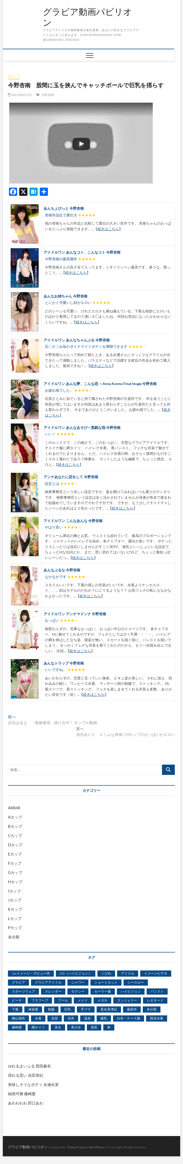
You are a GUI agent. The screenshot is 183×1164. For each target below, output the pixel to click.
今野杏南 (47, 95)
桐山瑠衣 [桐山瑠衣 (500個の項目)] (18, 1018)
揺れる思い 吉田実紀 (25, 1075)
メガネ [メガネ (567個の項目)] (102, 1000)
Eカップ (15, 854)
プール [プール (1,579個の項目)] (63, 1000)
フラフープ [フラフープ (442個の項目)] (40, 1000)
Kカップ (15, 909)
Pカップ (15, 927)
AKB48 (14, 807)
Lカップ (15, 918)
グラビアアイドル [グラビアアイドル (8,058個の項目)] (48, 982)
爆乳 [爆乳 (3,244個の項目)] (103, 1018)
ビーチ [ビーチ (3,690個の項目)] (17, 1000)
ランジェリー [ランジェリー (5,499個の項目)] (127, 1000)
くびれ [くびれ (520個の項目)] (106, 973)
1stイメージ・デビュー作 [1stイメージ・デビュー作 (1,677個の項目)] (31, 973)
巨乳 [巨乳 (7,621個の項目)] (67, 1009)
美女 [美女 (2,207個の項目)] (58, 1027)
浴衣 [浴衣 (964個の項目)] (71, 1018)
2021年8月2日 (20, 95)
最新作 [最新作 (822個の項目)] (132, 1009)
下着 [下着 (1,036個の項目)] (15, 1009)
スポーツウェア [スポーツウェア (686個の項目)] (23, 991)
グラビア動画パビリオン (87, 17)
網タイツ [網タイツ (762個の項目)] (38, 1027)
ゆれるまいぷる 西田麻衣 (29, 1066)
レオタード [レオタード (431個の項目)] (155, 1000)
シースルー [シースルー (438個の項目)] (135, 982)
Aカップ (15, 817)
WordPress (96, 1147)
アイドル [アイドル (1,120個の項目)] (127, 973)
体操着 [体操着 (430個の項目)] (33, 1009)
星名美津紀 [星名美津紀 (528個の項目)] (108, 1009)
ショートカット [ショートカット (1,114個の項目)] (106, 982)
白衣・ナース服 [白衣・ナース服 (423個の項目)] (128, 1018)
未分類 (13, 937)
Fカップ (15, 863)
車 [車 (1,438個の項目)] (108, 1027)
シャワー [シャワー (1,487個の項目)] (78, 982)
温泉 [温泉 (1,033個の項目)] (87, 1018)
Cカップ (15, 835)
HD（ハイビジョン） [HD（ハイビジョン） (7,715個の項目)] (75, 973)
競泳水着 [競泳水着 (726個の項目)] (156, 1018)
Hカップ (15, 881)
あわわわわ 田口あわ (25, 1103)
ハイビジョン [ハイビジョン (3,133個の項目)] (131, 991)
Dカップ (15, 844)
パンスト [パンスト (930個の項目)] (157, 991)
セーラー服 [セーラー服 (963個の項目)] (102, 991)
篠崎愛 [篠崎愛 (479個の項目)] (17, 1027)
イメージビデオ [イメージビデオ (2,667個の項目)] (155, 973)
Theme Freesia (77, 1147)
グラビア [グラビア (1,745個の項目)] (18, 982)
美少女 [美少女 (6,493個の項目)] (76, 1027)
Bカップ (15, 826)
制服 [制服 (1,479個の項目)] (51, 1009)
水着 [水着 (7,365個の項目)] (38, 1018)
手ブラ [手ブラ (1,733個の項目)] (86, 1009)
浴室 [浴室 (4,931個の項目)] (54, 1018)
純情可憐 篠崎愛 (22, 1093)
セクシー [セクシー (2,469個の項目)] (78, 991)
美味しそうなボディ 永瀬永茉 (33, 1084)
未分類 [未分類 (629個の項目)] (152, 1009)
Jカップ (14, 900)
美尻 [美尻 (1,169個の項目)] (94, 1027)
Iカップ (14, 891)
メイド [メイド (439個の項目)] (83, 1000)
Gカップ (14, 76)
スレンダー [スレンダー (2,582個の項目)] (53, 991)
